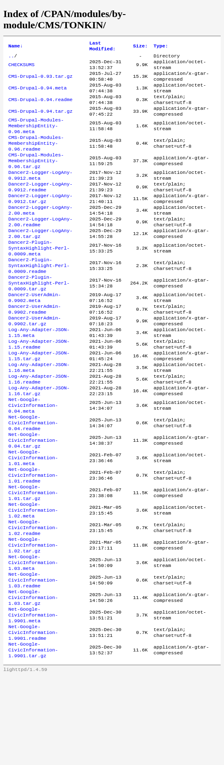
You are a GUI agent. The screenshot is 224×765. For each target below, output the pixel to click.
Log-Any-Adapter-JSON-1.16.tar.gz (39, 441)
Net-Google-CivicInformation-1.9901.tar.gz (33, 737)
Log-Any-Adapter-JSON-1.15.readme (39, 387)
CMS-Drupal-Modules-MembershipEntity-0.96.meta (36, 138)
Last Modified (102, 47)
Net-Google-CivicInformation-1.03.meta (33, 637)
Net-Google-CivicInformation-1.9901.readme (33, 717)
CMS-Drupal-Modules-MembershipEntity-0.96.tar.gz (36, 178)
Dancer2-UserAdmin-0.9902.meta (34, 334)
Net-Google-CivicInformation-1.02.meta (33, 577)
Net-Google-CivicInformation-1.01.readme (33, 537)
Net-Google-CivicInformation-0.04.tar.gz (33, 498)
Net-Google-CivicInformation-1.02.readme (33, 597)
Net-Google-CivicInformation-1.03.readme (33, 657)
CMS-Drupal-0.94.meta (37, 95)
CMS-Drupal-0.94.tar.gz (40, 121)
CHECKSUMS (21, 68)
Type (161, 47)
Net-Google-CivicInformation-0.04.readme (33, 478)
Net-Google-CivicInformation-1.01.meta (33, 517)
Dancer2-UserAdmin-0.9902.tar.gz (34, 361)
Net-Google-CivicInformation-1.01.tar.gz (33, 557)
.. (11, 58)
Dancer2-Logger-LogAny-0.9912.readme (40, 208)
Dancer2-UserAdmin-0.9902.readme (34, 347)
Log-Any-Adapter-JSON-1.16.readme (39, 427)
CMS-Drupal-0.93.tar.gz (40, 81)
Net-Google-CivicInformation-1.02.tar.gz (33, 617)
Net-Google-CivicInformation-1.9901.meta (33, 697)
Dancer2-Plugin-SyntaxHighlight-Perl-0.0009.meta (39, 278)
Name (15, 47)
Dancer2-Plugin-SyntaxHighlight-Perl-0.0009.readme (39, 298)
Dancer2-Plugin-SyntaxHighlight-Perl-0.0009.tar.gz (39, 318)
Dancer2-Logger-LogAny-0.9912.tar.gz (40, 221)
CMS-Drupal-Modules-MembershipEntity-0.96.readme (36, 158)
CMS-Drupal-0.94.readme (40, 108)
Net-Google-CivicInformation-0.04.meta (33, 458)
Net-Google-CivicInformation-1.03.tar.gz (33, 677)
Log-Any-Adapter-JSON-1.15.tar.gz (39, 401)
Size (140, 47)
